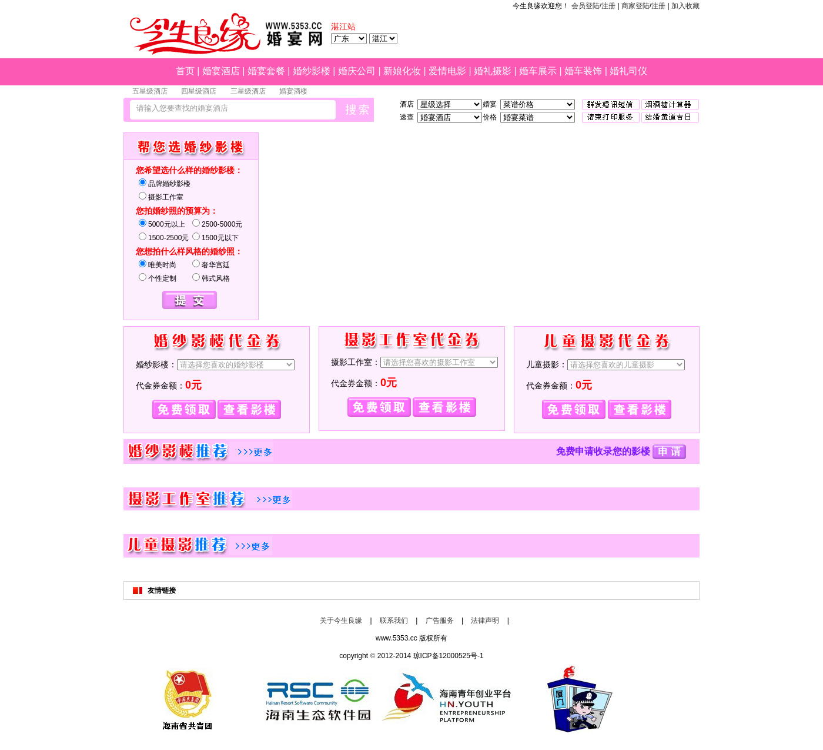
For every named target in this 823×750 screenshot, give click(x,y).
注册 (658, 6)
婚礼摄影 (492, 71)
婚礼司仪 (628, 71)
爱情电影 (447, 71)
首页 (185, 71)
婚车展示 (538, 71)
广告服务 (440, 620)
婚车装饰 (583, 71)
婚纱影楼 (311, 71)
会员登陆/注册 (593, 6)
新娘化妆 (402, 71)
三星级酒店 (248, 91)
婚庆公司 (357, 71)
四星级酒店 (198, 91)
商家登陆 (635, 6)
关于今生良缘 (341, 620)
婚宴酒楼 (293, 91)
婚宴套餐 (266, 71)
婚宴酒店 (221, 71)
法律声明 (485, 620)
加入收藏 (685, 6)
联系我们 (394, 620)
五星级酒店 (150, 91)
